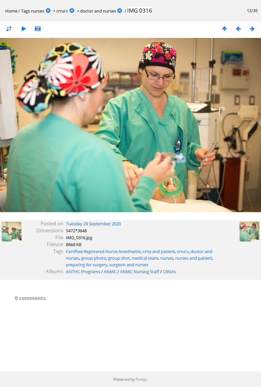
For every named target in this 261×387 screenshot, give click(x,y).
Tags (25, 11)
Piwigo (142, 379)
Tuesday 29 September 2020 (93, 224)
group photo (93, 258)
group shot (119, 258)
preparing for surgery (86, 265)
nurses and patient (193, 258)
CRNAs (169, 271)
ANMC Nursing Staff (139, 271)
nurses (37, 11)
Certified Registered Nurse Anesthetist (103, 251)
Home (11, 11)
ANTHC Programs (83, 271)
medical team (145, 258)
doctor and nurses (98, 11)
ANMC (110, 271)
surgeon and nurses (128, 265)
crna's (62, 11)
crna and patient (159, 251)
